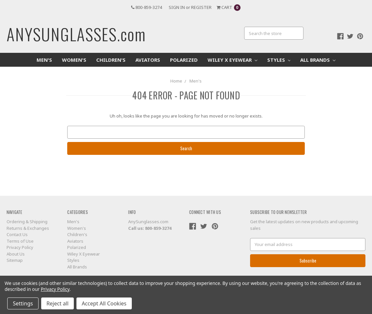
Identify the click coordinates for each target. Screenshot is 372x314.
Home (176, 81)
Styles (279, 59)
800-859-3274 (146, 7)
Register (201, 7)
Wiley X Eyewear (232, 59)
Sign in (177, 7)
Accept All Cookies (104, 303)
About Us (16, 254)
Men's (44, 59)
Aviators (147, 59)
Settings (23, 303)
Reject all (57, 303)
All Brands (317, 59)
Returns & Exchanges (28, 228)
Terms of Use (20, 241)
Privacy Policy (20, 247)
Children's (111, 59)
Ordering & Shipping (27, 222)
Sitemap (15, 260)
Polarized (184, 59)
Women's (74, 59)
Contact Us (17, 234)
